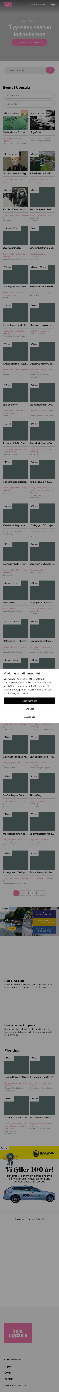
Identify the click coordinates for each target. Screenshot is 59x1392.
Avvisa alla (29, 717)
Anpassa (29, 709)
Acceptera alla (29, 700)
